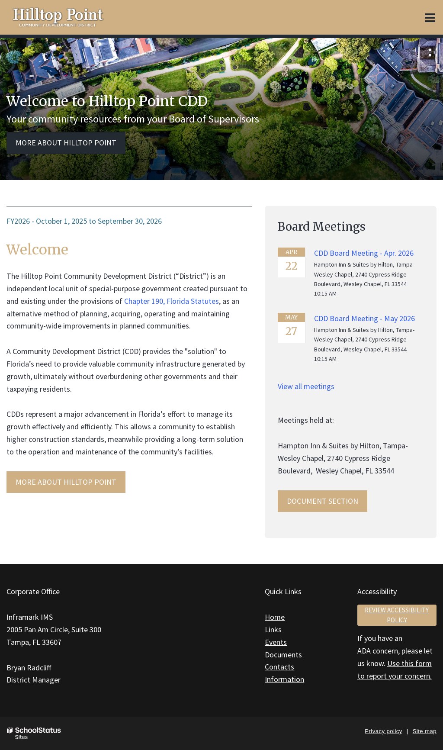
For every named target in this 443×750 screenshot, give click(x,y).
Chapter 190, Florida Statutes (171, 301)
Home (275, 617)
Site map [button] (425, 731)
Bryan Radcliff (28, 668)
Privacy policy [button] (383, 731)
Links (273, 629)
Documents (283, 655)
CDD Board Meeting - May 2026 (364, 318)
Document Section (322, 501)
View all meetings (306, 386)
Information (284, 679)
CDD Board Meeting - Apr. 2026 (364, 253)
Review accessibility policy (397, 615)
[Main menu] (430, 17)
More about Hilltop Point (66, 143)
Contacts (279, 667)
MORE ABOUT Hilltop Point (66, 482)
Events (276, 642)
